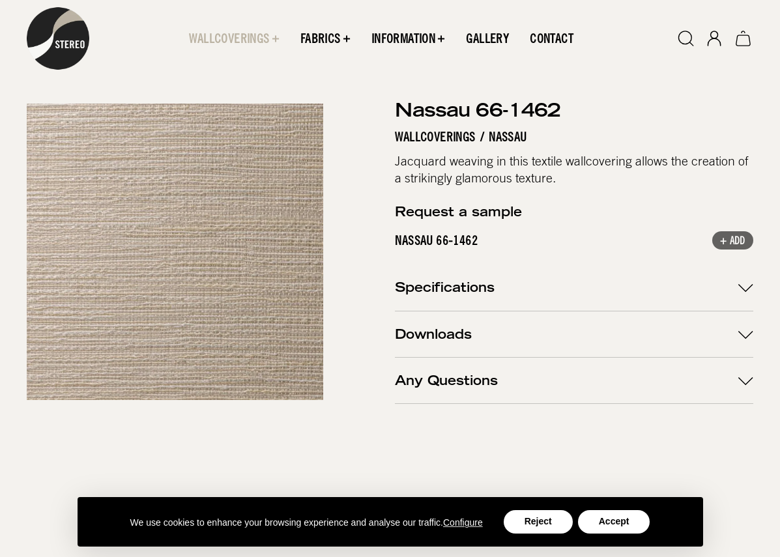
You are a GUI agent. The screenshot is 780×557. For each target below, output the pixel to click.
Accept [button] (614, 521)
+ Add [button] (732, 242)
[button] (234, 38)
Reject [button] (538, 521)
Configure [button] (463, 522)
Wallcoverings (436, 136)
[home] (58, 38)
